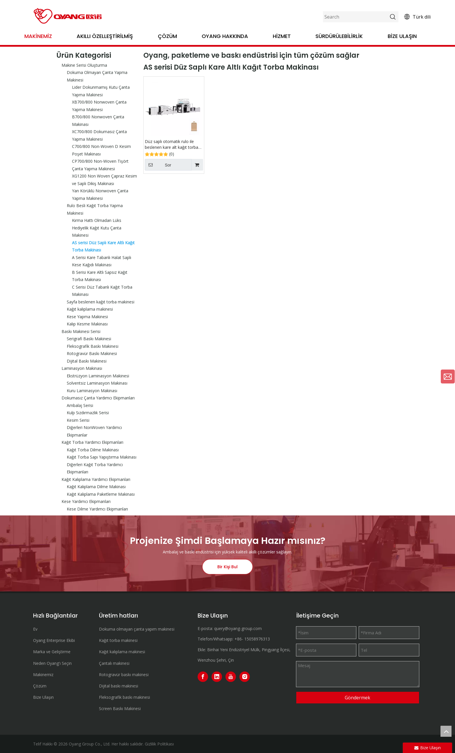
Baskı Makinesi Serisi (81, 331)
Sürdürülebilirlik (339, 36)
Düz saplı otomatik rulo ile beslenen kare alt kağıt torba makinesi (171, 144)
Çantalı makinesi (114, 663)
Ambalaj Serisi (80, 405)
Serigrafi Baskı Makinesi (89, 338)
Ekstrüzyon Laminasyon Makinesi (98, 376)
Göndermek (357, 697)
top (446, 731)
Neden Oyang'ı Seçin (52, 663)
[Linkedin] (217, 676)
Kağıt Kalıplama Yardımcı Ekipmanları (96, 479)
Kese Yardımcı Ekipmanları (86, 501)
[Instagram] (244, 676)
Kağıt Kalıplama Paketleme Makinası (101, 494)
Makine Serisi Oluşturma (84, 65)
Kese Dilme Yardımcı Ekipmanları (97, 509)
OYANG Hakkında (225, 36)
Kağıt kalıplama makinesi (90, 309)
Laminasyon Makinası (82, 368)
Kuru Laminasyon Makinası (92, 390)
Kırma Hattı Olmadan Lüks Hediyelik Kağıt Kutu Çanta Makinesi (96, 228)
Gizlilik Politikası (159, 744)
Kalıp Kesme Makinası (87, 324)
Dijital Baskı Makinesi (86, 361)
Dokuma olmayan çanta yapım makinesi (136, 629)
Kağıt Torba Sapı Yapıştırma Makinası (101, 457)
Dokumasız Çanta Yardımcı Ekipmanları (98, 398)
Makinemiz (38, 36)
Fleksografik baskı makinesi (124, 697)
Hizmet (282, 36)
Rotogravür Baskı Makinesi (92, 353)
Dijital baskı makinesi (118, 686)
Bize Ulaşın (402, 36)
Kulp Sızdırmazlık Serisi (88, 412)
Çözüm (167, 36)
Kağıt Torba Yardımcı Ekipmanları (92, 442)
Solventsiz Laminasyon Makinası (97, 383)
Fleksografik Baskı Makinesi (92, 346)
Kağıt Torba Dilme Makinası (93, 449)
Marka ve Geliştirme (52, 651)
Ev (35, 629)
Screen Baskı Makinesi (120, 708)
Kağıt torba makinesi (118, 640)
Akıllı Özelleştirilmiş (105, 36)
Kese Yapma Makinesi (87, 316)
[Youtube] (230, 676)
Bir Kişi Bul (227, 567)
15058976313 (257, 639)
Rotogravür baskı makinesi (124, 674)
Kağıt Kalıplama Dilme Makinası (96, 486)
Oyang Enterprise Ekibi (54, 640)
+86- (238, 639)
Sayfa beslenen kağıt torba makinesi (100, 302)
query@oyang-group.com (238, 628)
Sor (158, 165)
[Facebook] (203, 676)
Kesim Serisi (78, 420)
